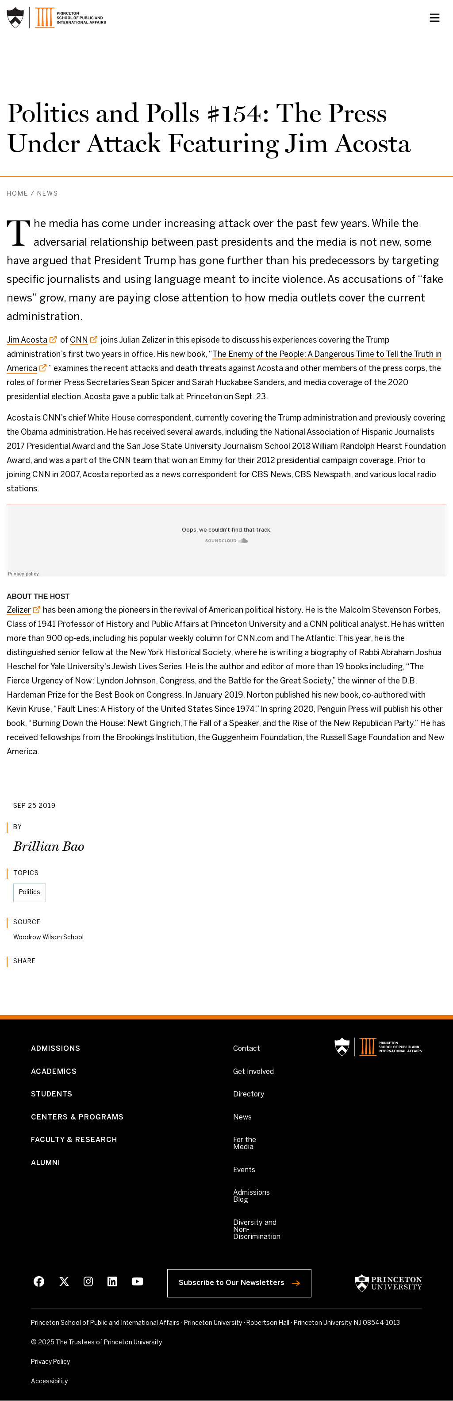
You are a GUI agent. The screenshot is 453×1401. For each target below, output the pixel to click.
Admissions (56, 1049)
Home (17, 194)
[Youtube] (137, 1283)
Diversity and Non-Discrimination (256, 1230)
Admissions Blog (251, 1197)
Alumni (45, 1163)
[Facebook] (39, 1283)
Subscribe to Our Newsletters (245, 1281)
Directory (249, 1095)
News (47, 194)
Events (244, 1170)
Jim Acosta (27, 340)
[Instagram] (88, 1283)
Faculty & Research (74, 1140)
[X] (64, 1283)
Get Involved (253, 1071)
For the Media (244, 1144)
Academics (54, 1072)
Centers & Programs (77, 1117)
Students (52, 1095)
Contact (246, 1049)
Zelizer (19, 610)
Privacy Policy (50, 1363)
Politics (29, 892)
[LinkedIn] (112, 1283)
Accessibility (68, 1381)
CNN (79, 340)
